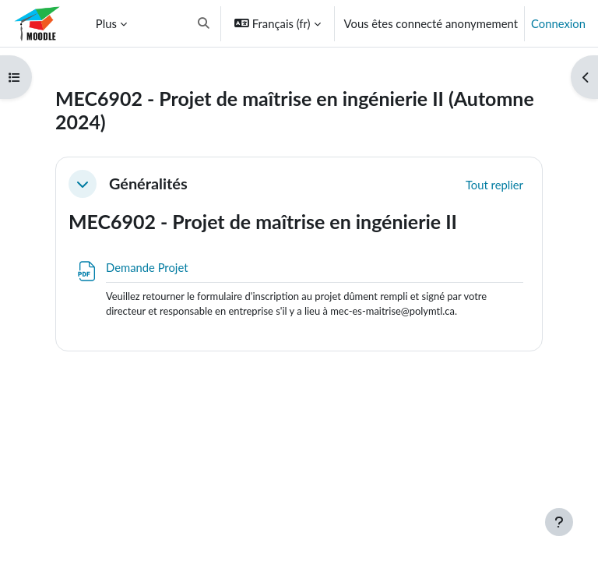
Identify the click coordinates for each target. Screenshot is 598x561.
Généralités (148, 183)
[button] (203, 23)
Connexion (558, 23)
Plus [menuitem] (106, 23)
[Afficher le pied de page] (559, 522)
